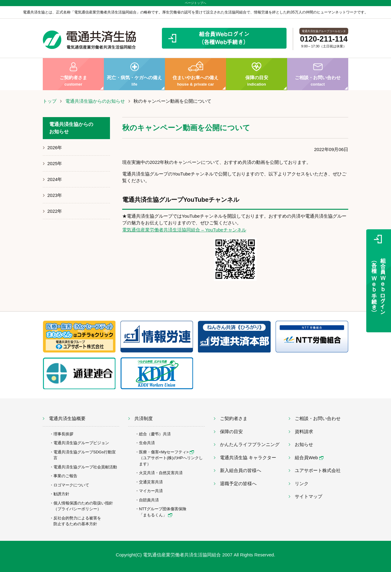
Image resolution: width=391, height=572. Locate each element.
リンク (302, 483)
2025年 (54, 163)
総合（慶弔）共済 (155, 434)
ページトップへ (195, 3)
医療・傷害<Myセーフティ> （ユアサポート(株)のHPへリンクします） (171, 458)
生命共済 (147, 443)
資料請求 (304, 431)
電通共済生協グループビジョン (81, 443)
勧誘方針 (61, 494)
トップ (50, 101)
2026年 (54, 147)
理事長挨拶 (63, 434)
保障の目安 (256, 74)
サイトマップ (308, 496)
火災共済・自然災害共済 (161, 473)
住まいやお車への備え (195, 74)
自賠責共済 (149, 500)
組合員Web (309, 457)
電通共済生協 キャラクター (248, 457)
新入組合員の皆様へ (240, 470)
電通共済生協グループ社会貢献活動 (85, 467)
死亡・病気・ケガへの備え (134, 74)
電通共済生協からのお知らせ (95, 101)
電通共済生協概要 (67, 418)
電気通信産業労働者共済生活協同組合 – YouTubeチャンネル (184, 229)
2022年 (54, 211)
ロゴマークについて (71, 485)
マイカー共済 (151, 491)
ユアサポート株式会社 (318, 470)
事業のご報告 (65, 476)
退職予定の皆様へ (238, 483)
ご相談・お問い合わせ (317, 74)
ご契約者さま (73, 74)
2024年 (54, 179)
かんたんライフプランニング (250, 444)
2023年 (54, 195)
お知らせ (304, 444)
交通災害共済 (151, 482)
